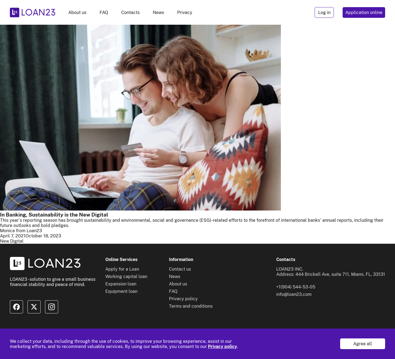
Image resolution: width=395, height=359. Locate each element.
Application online (363, 12)
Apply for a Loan (122, 269)
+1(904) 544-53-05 (295, 287)
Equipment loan (121, 291)
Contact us (180, 269)
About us (77, 12)
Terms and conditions (191, 306)
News (158, 12)
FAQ (104, 12)
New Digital (12, 241)
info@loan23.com (294, 294)
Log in (324, 12)
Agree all (362, 343)
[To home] (32, 12)
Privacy (184, 12)
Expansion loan (120, 284)
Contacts (130, 12)
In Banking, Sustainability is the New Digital (54, 215)
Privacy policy (222, 346)
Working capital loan (126, 276)
